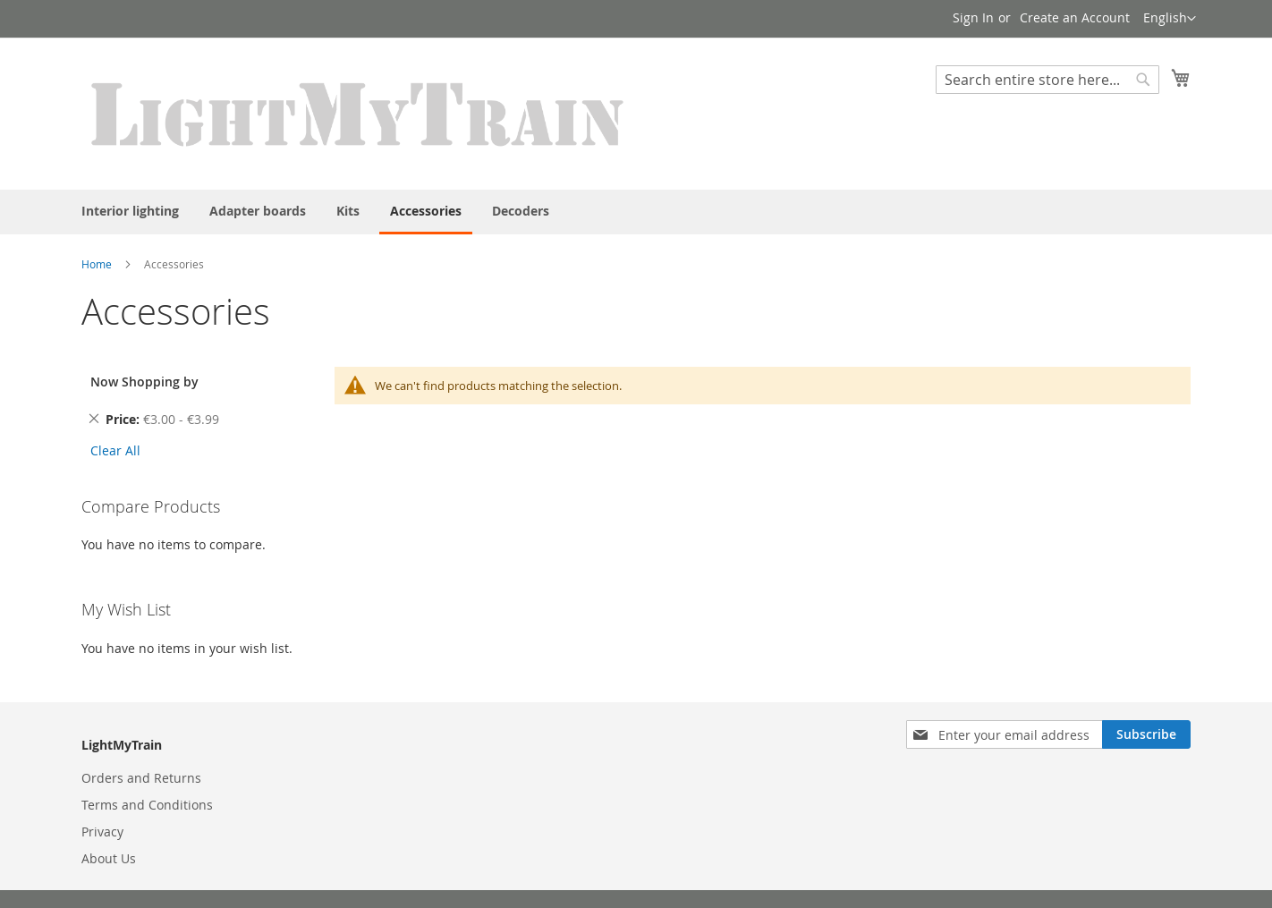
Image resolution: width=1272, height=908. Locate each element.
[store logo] (358, 112)
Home (96, 264)
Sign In (973, 17)
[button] (1169, 19)
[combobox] (1047, 79)
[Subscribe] (1146, 734)
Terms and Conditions (147, 804)
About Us (108, 858)
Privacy (102, 831)
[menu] (636, 212)
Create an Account (1075, 17)
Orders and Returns (141, 777)
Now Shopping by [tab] (144, 381)
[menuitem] (130, 211)
